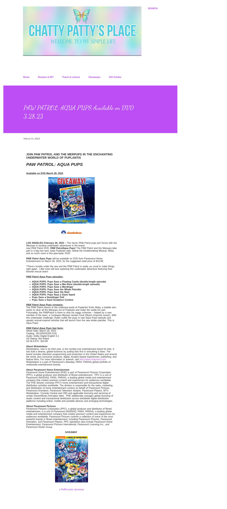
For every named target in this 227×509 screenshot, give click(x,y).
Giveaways (94, 77)
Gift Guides (115, 77)
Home (26, 77)
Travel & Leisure (71, 77)
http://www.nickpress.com (93, 359)
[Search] (153, 8)
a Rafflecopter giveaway (71, 489)
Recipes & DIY (46, 77)
